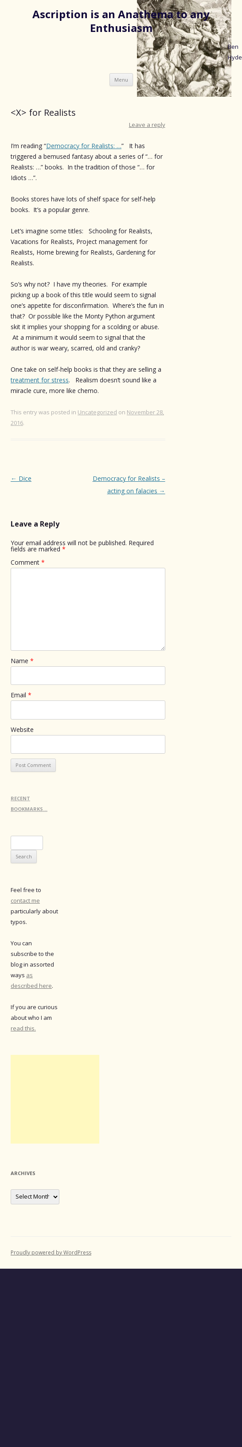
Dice (21, 478)
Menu (121, 79)
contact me (25, 900)
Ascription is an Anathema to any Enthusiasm (121, 21)
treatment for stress (40, 380)
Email (21, 695)
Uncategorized (97, 412)
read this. (23, 1028)
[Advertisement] (55, 1099)
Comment (28, 562)
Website (22, 729)
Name (22, 661)
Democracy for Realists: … (83, 146)
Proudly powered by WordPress (51, 1252)
